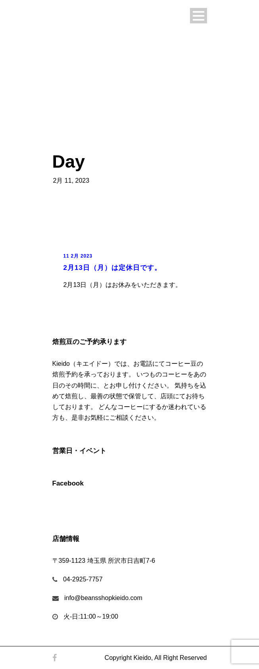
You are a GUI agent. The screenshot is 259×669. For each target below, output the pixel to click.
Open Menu (198, 15)
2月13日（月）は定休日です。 (112, 267)
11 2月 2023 (77, 256)
